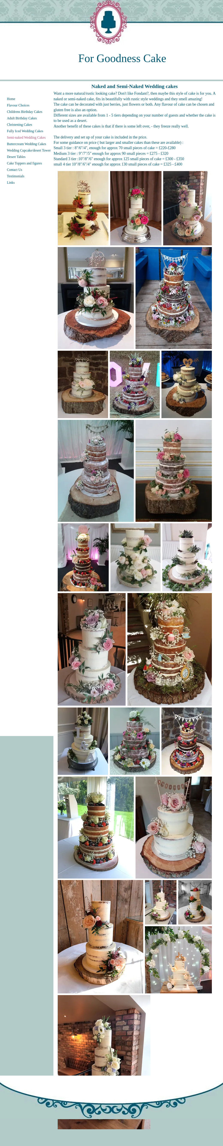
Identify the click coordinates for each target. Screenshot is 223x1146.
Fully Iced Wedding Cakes (25, 131)
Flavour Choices (18, 105)
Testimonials (15, 176)
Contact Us (14, 170)
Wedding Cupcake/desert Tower (29, 150)
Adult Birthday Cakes (22, 118)
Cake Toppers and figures (24, 163)
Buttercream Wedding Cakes (26, 144)
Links (11, 182)
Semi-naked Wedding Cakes (26, 137)
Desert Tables (16, 157)
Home (11, 99)
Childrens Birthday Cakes (24, 112)
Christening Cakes (19, 124)
